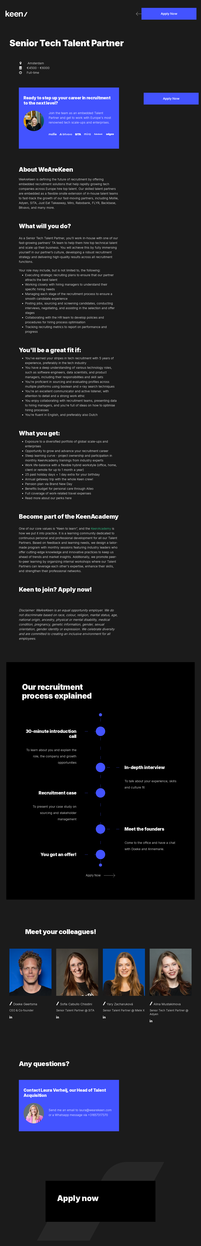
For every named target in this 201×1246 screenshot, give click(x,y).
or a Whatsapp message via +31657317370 (80, 1115)
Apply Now (169, 15)
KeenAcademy (101, 528)
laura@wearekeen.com (95, 1110)
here (68, 498)
